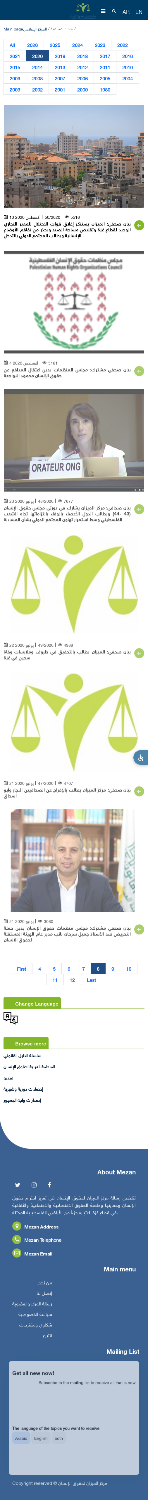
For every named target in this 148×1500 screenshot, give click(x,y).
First (21, 969)
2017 (105, 56)
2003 (15, 89)
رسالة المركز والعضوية (32, 1306)
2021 (15, 56)
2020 (37, 56)
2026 (32, 45)
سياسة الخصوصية (35, 1317)
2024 (77, 45)
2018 (82, 56)
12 (72, 980)
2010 (127, 67)
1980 (105, 89)
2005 (105, 78)
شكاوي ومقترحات (35, 1327)
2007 (60, 78)
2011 (105, 67)
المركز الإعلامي (35, 28)
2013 (60, 67)
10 (128, 969)
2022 (122, 45)
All (12, 45)
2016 (127, 56)
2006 (82, 78)
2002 (37, 89)
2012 (82, 67)
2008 (37, 78)
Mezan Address (35, 1229)
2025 (55, 45)
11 (55, 980)
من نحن (45, 1285)
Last (91, 980)
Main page (13, 28)
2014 (37, 67)
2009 (15, 78)
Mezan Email (32, 1256)
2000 (82, 89)
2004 (127, 78)
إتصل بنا (44, 1295)
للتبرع (47, 1338)
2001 (60, 89)
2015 (15, 67)
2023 (100, 45)
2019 (60, 56)
